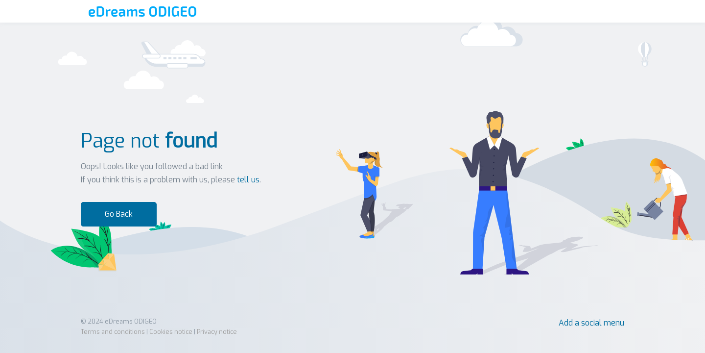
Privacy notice (217, 332)
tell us (248, 180)
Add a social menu (591, 323)
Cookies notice (170, 332)
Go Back (119, 214)
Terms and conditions (113, 332)
